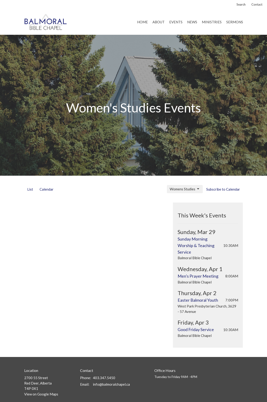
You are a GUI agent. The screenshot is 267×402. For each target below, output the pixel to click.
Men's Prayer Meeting (198, 276)
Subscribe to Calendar (223, 189)
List (30, 189)
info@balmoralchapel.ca (111, 384)
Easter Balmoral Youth (198, 300)
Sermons (234, 22)
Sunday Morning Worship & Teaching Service (196, 245)
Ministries (212, 22)
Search (241, 4)
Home (142, 22)
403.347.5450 (104, 378)
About (158, 22)
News (192, 22)
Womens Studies (185, 189)
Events (176, 22)
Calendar (47, 189)
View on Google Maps (41, 394)
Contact (256, 4)
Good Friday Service (196, 329)
